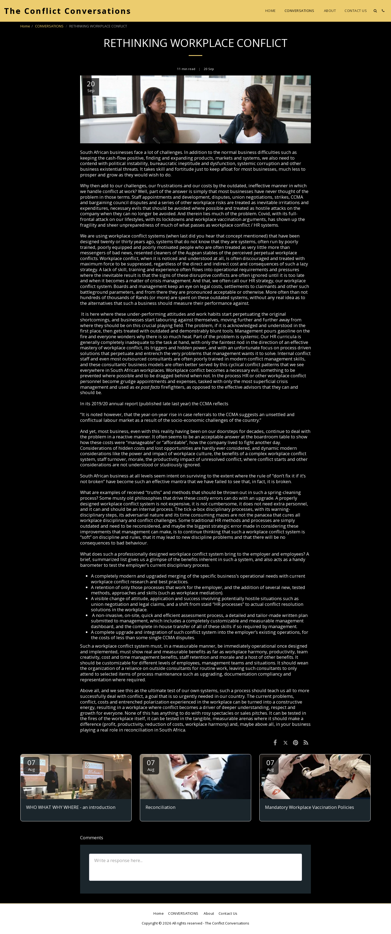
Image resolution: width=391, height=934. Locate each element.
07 (31, 765)
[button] (375, 10)
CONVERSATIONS (49, 26)
